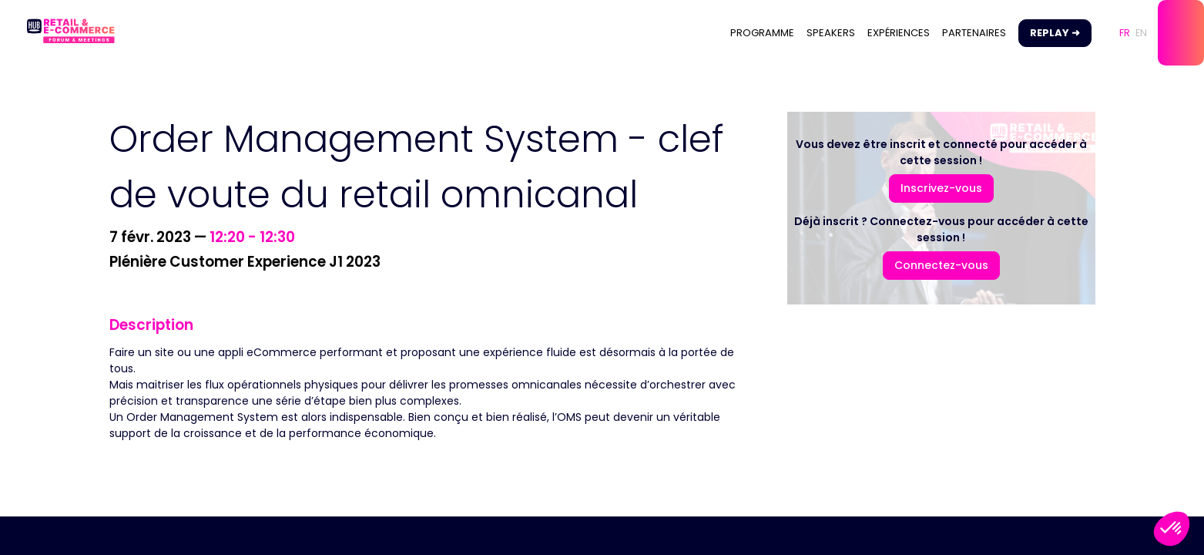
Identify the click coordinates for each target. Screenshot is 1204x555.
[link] (762, 33)
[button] (1055, 33)
